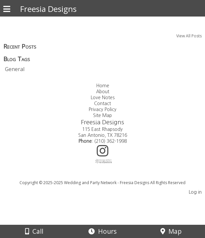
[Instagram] (102, 153)
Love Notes (103, 97)
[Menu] (6, 10)
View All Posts (189, 36)
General (14, 69)
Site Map (102, 115)
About (102, 91)
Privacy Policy (103, 109)
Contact (102, 103)
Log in (195, 192)
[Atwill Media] (108, 175)
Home (102, 85)
